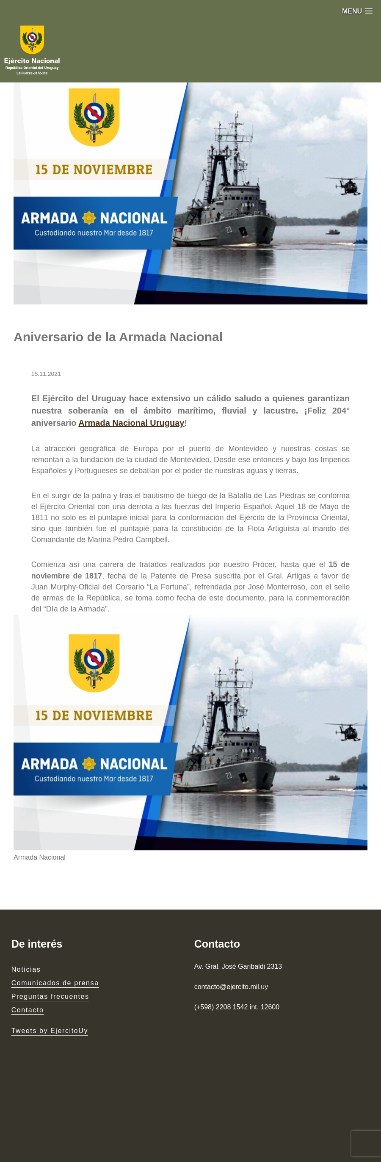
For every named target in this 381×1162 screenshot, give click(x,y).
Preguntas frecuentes (50, 996)
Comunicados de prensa (55, 983)
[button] (357, 11)
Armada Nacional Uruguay (131, 423)
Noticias (26, 969)
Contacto (27, 1010)
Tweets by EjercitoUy (49, 1030)
